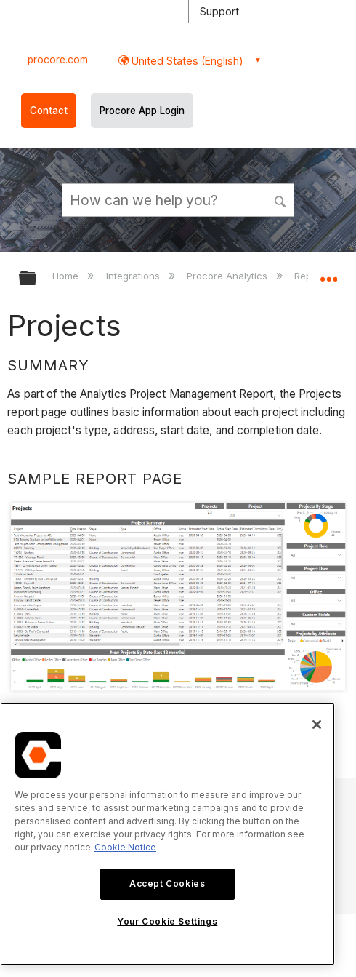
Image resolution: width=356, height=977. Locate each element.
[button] (280, 199)
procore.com (58, 59)
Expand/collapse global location (328, 273)
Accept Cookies (167, 883)
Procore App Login (142, 110)
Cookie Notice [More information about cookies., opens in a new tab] (125, 847)
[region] (167, 834)
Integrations (134, 276)
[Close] (317, 725)
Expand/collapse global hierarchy (37, 279)
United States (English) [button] (186, 61)
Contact (49, 110)
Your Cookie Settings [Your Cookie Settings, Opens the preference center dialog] (167, 921)
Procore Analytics (228, 276)
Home (66, 276)
